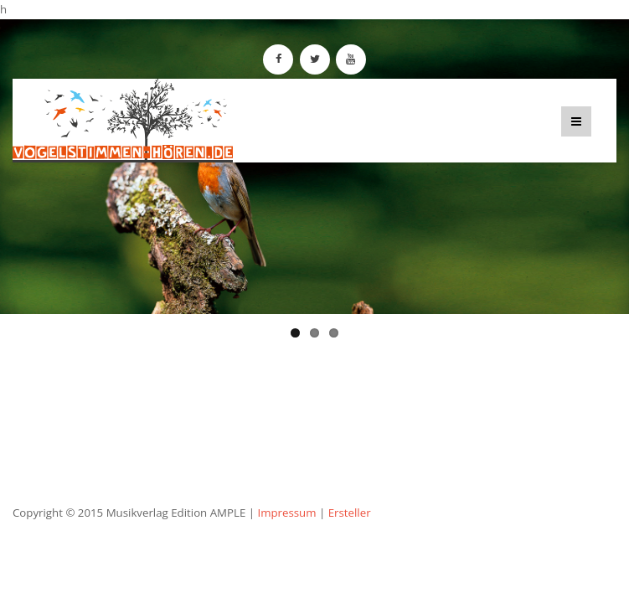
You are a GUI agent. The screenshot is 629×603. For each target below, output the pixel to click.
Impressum (286, 512)
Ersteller (349, 512)
